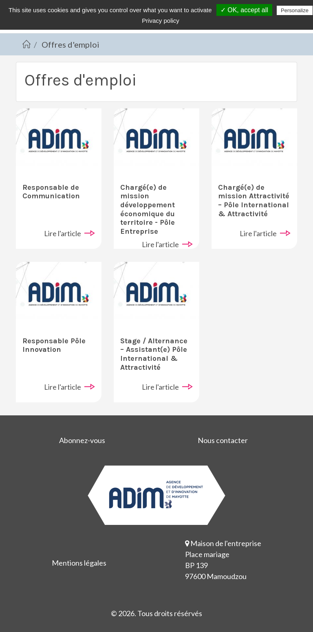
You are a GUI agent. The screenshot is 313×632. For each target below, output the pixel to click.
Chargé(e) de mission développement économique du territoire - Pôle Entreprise (147, 209)
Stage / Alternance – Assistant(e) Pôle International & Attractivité (153, 354)
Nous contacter (223, 440)
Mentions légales (79, 562)
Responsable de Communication (51, 192)
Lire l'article (62, 233)
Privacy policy (160, 20)
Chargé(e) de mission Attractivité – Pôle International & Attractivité (253, 200)
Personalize (295, 10)
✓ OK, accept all (244, 10)
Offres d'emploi (70, 44)
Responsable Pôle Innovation (54, 345)
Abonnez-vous (82, 440)
